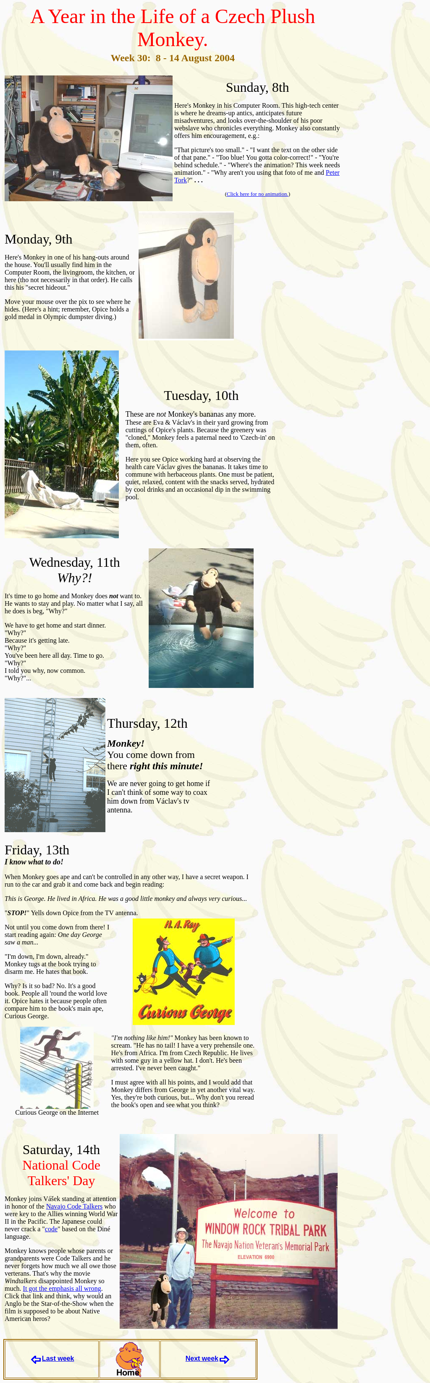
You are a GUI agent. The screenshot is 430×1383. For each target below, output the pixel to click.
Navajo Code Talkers (74, 1206)
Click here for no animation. (257, 194)
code (51, 1229)
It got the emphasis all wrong (62, 1288)
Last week (58, 1358)
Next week (202, 1358)
